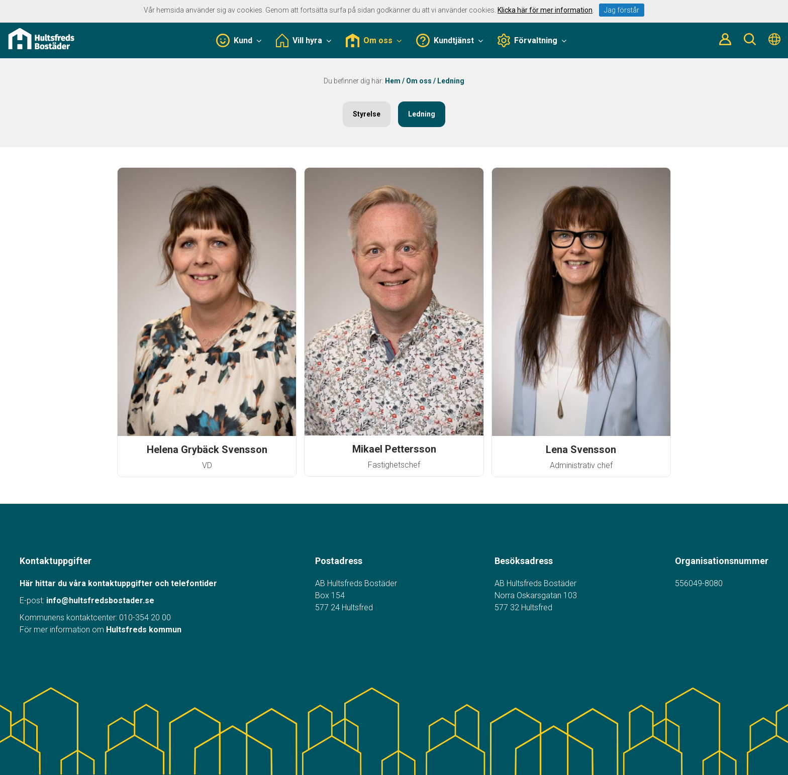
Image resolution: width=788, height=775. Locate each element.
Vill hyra (303, 40)
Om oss (374, 40)
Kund (238, 40)
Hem (393, 81)
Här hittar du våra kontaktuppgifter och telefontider (118, 583)
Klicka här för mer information (545, 10)
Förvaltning (532, 41)
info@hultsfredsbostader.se (100, 600)
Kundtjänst (449, 40)
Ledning (421, 114)
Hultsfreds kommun (143, 629)
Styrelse (366, 114)
